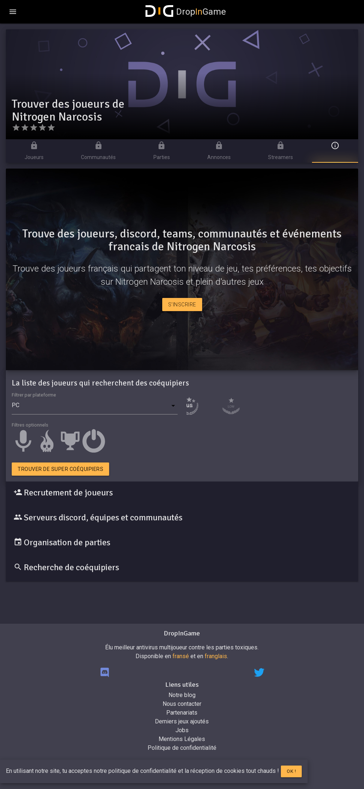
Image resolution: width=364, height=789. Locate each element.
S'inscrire (182, 304)
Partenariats (181, 712)
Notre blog (182, 695)
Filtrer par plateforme (34, 395)
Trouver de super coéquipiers (60, 469)
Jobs (182, 730)
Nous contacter (182, 703)
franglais (216, 656)
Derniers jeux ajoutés (182, 721)
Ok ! (291, 771)
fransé (180, 656)
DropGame (185, 12)
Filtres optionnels (30, 425)
